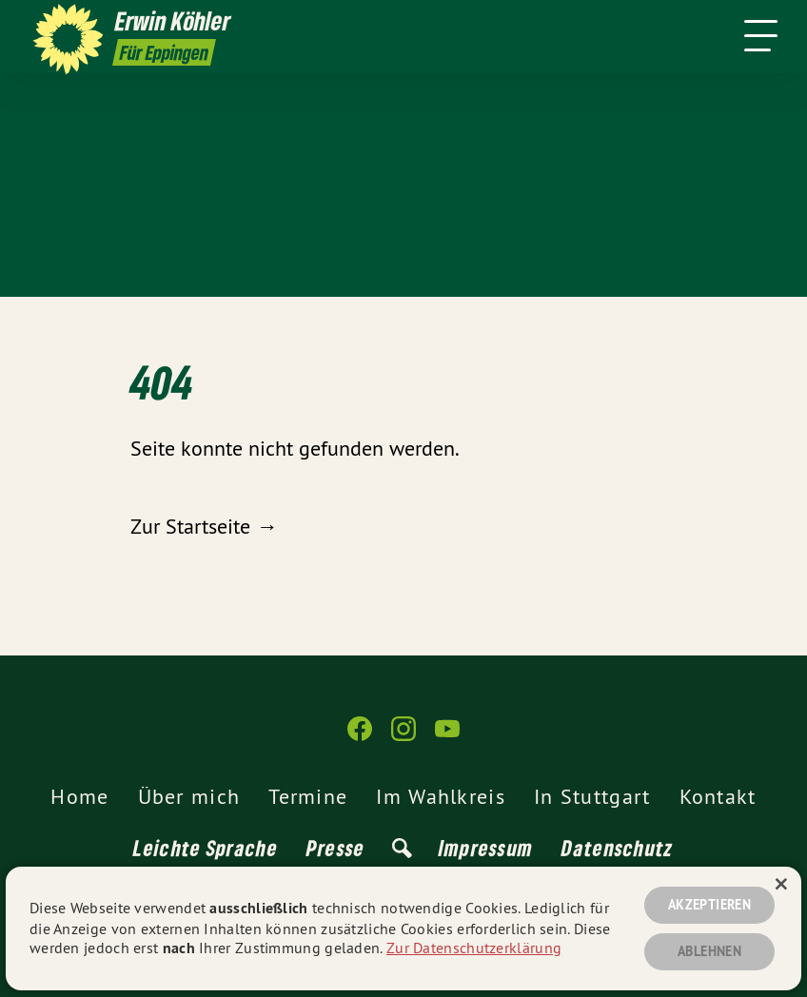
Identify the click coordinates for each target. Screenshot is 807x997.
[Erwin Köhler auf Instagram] (403, 737)
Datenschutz (617, 847)
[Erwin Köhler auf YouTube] (447, 737)
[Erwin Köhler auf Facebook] (360, 737)
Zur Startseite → (203, 526)
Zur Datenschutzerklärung (473, 947)
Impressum (486, 847)
